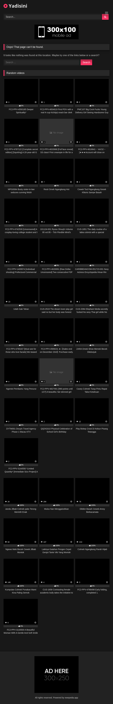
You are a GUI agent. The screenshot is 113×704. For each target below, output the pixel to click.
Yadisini (15, 6)
